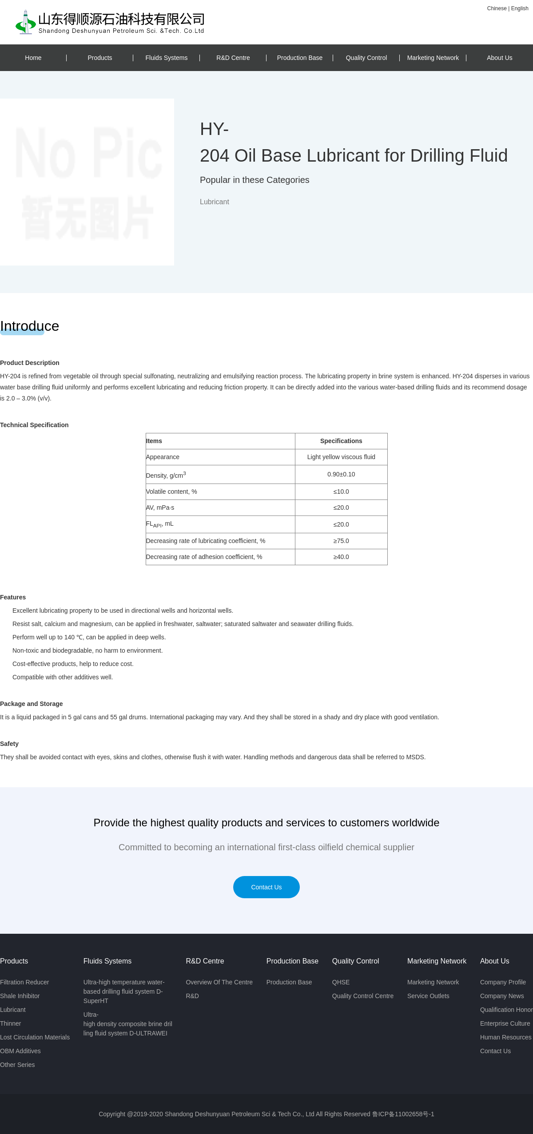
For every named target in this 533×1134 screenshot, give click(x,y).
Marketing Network (433, 57)
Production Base (300, 57)
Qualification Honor (506, 1009)
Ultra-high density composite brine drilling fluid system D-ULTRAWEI (128, 1024)
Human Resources (506, 1037)
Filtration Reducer (24, 982)
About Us (500, 57)
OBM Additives (20, 1051)
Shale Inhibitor (20, 995)
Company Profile (503, 982)
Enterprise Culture (505, 1023)
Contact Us (266, 887)
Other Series (17, 1064)
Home (33, 57)
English (520, 8)
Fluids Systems (167, 57)
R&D (192, 995)
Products (100, 57)
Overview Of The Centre (219, 982)
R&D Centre (233, 57)
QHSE (341, 982)
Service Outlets (428, 995)
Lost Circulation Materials (35, 1037)
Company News (502, 995)
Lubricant (13, 1009)
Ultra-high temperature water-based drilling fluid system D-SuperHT (124, 991)
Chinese (497, 8)
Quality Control (366, 57)
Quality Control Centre (363, 995)
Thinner (10, 1023)
